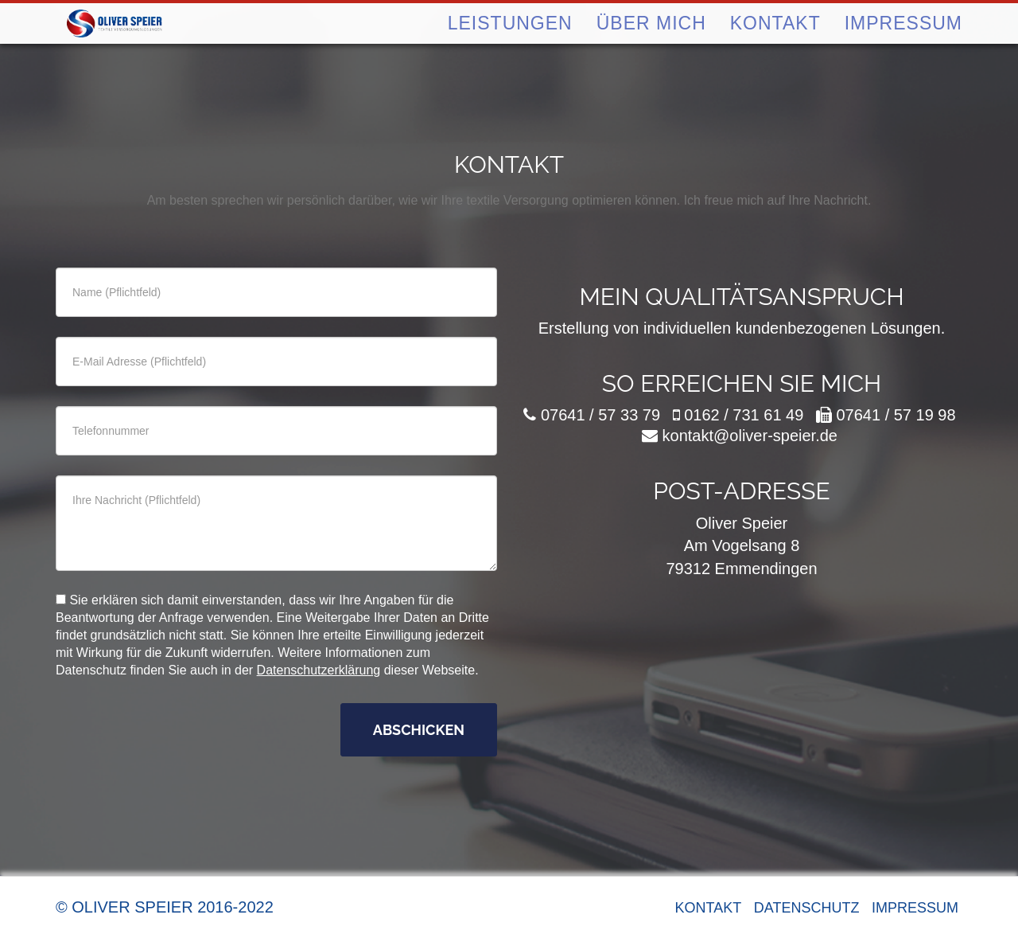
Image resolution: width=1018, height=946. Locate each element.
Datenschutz (807, 908)
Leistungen (510, 47)
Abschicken (418, 729)
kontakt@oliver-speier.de (749, 435)
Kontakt (775, 47)
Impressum (903, 47)
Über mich (651, 47)
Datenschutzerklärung (319, 670)
